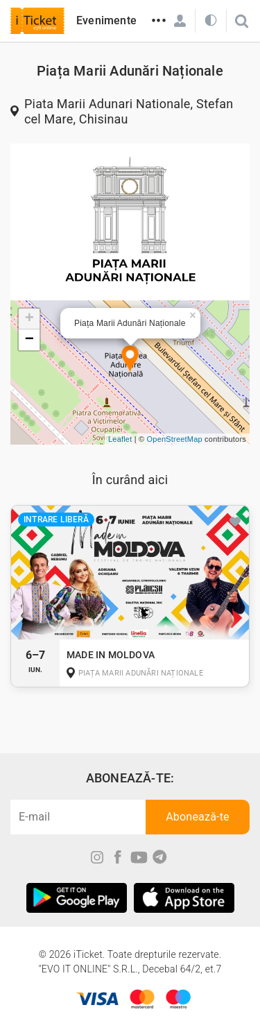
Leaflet (120, 439)
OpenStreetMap (174, 439)
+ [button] (29, 319)
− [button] (29, 339)
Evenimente (106, 20)
